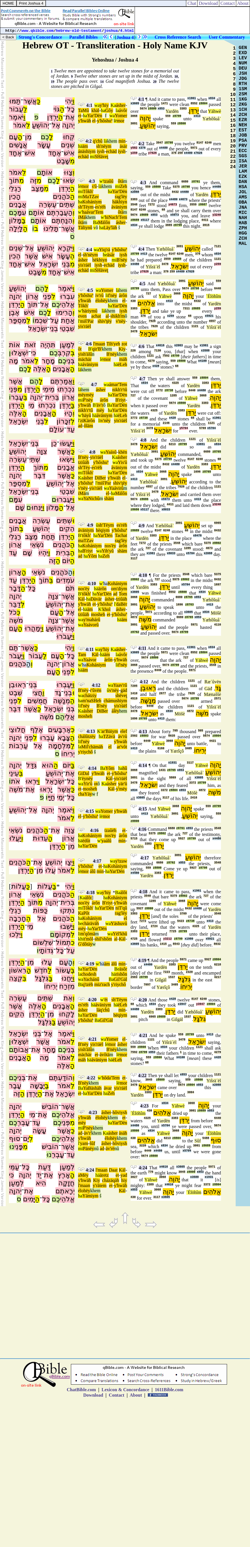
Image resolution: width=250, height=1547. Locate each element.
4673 (209, 548)
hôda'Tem (111, 1077)
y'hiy (104, 105)
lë (115, 120)
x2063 (178, 345)
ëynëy (87, 778)
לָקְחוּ (67, 1014)
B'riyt (120, 399)
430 (133, 301)
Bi (80, 984)
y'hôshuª (105, 120)
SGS (243, 156)
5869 (172, 777)
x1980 (189, 938)
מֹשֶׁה (16, 620)
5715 (134, 838)
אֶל (56, 125)
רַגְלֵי (15, 188)
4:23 (93, 1112)
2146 (166, 423)
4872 (134, 617)
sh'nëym (103, 146)
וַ (74, 101)
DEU (243, 68)
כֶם (45, 137)
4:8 (92, 452)
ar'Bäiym (109, 731)
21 (233, 151)
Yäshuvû (119, 923)
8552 (194, 103)
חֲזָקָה (66, 1183)
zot (124, 343)
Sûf (197, 1140)
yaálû (106, 840)
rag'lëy (121, 196)
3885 (168, 225)
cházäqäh (110, 1180)
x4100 (202, 361)
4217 (217, 977)
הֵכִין (15, 256)
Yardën (172, 111)
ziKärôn (87, 420)
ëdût (86, 840)
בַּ (24, 220)
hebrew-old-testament (79, 31)
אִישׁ (69, 153)
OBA (243, 202)
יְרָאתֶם (65, 1191)
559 (167, 116)
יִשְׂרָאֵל (48, 264)
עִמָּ (21, 212)
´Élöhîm (213, 296)
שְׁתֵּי (34, 459)
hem (123, 290)
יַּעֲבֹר (16, 656)
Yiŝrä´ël (153, 266)
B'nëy (122, 259)
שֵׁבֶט (15, 692)
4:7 (94, 384)
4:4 (89, 249)
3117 (134, 558)
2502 (134, 735)
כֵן (54, 443)
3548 (134, 204)
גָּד (218, 688)
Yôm (92, 556)
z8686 (144, 499)
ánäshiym (87, 151)
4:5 (90, 290)
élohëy (101, 300)
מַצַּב (31, 536)
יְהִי (69, 101)
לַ (25, 109)
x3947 (182, 1004)
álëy (115, 710)
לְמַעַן (67, 345)
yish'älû (85, 354)
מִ (72, 161)
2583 (134, 977)
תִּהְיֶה (47, 345)
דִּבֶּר (39, 475)
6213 (172, 444)
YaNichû (91, 498)
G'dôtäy (85, 944)
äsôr (123, 969)
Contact (227, 3)
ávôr (123, 110)
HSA (243, 187)
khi (81, 938)
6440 (217, 288)
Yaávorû (90, 624)
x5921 (209, 316)
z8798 (168, 142)
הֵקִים (67, 528)
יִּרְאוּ (31, 781)
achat (96, 316)
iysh (100, 151)
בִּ (24, 978)
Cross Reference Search (178, 37)
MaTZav (91, 196)
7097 (147, 984)
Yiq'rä (104, 249)
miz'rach (102, 984)
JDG (243, 78)
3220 (142, 1145)
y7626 (152, 153)
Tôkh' (88, 191)
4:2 (89, 141)
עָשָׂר (44, 145)
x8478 (197, 535)
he (105, 254)
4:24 (90, 1170)
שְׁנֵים (68, 145)
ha (103, 110)
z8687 (202, 204)
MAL (243, 243)
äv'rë (110, 1148)
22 (233, 156)
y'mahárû (91, 619)
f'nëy (112, 295)
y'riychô (85, 751)
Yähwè (214, 111)
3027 (134, 1177)
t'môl (88, 938)
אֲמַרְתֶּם (61, 381)
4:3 (92, 181)
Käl (81, 599)
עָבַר (15, 1085)
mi (92, 156)
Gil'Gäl (120, 979)
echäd (111, 151)
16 (233, 125)
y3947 (200, 1004)
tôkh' (86, 535)
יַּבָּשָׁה (37, 1085)
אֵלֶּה (39, 369)
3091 (134, 123)
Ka (113, 105)
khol (106, 609)
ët (106, 999)
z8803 (144, 735)
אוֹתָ (47, 172)
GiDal (83, 773)
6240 (208, 142)
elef (123, 731)
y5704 (183, 428)
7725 (172, 931)
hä (80, 146)
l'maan (99, 343)
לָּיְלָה (16, 228)
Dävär (96, 599)
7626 (154, 326)
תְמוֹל (63, 942)
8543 (176, 944)
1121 (217, 259)
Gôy (109, 110)
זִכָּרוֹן (64, 421)
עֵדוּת (40, 838)
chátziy (89, 695)
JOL (243, 192)
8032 (217, 944)
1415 (163, 944)
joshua (111, 31)
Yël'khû (120, 933)
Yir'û (87, 783)
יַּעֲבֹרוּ (64, 636)
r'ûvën (95, 690)
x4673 (183, 199)
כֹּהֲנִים (61, 196)
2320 (189, 972)
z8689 (144, 214)
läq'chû (103, 1009)
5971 (194, 147)
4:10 (92, 583)
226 (133, 350)
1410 (134, 693)
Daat (113, 1170)
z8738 (168, 390)
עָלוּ (46, 962)
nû (96, 1148)
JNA (243, 207)
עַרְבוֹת (18, 745)
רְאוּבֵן (17, 684)
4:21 (92, 1039)
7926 (152, 321)
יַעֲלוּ (15, 838)
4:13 (90, 731)
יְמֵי (60, 797)
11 (233, 100)
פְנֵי (47, 296)
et (80, 115)
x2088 (135, 192)
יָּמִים (29, 1199)
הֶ (72, 256)
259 (180, 153)
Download (208, 3)
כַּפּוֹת (40, 910)
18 (233, 136)
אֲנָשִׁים (18, 145)
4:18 (90, 892)
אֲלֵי (70, 717)
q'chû (97, 141)
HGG (243, 233)
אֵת (68, 998)
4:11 (90, 649)
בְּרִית (52, 397)
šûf (92, 1143)
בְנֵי (54, 328)
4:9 (90, 525)
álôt (123, 892)
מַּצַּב (37, 188)
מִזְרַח (67, 986)
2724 (154, 926)
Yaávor (89, 659)
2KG (243, 104)
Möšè (216, 613)
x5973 (174, 214)
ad (80, 425)
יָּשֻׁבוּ (66, 926)
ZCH (243, 238)
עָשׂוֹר (63, 970)
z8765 (216, 451)
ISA (243, 161)
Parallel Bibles (83, 37)
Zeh (123, 186)
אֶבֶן (14, 312)
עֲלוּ (50, 870)
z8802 (216, 543)
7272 (151, 204)
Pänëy (88, 1148)
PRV (243, 145)
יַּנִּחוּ (36, 507)
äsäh (123, 1133)
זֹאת (30, 345)
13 (233, 110)
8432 (175, 192)
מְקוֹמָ (63, 934)
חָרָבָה (17, 918)
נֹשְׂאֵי (37, 544)
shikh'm (118, 316)
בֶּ (73, 970)
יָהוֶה (145, 118)
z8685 (196, 308)
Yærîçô (177, 751)
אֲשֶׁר (30, 101)
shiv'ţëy (105, 321)
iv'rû (99, 295)
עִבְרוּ (67, 296)
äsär (123, 146)
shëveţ (121, 695)
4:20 (92, 999)
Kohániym (92, 201)
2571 (217, 698)
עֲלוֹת (44, 886)
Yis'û (122, 462)
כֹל (13, 612)
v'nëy (120, 321)
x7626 (198, 153)
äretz (104, 1175)
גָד (58, 692)
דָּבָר (15, 588)
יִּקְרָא (65, 248)
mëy (100, 410)
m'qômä (88, 933)
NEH (243, 125)
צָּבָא (63, 737)
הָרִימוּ (64, 312)
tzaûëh (110, 830)
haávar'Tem (92, 212)
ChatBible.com (81, 1389)
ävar (108, 1088)
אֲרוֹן (32, 296)
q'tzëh (87, 984)
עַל (54, 320)
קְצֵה (15, 978)
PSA (243, 140)
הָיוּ (68, 413)
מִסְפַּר (17, 320)
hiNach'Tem (116, 217)
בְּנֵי (66, 264)
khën (122, 452)
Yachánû (91, 979)
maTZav (86, 540)
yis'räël (84, 265)
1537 (171, 977)
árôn (123, 295)
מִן (28, 137)
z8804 (203, 103)
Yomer (121, 115)
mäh (123, 359)
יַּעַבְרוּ (64, 684)
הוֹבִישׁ (50, 1106)
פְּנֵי (13, 389)
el (94, 120)
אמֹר (19, 125)
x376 (142, 147)
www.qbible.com (38, 31)
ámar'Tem (118, 384)
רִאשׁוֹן (17, 970)
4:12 (96, 685)
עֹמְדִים (65, 580)
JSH (243, 73)
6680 (184, 181)
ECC (243, 150)
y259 (134, 153)
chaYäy (85, 794)
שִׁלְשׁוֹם (43, 942)
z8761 (195, 181)
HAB (243, 223)
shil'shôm (103, 938)
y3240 (216, 214)
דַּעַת (44, 1167)
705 (175, 730)
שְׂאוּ (69, 180)
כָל (71, 109)
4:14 (92, 768)
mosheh (98, 614)
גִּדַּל (31, 765)
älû (114, 963)
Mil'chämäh (92, 746)
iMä (82, 217)
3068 (134, 116)
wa (97, 105)
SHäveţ (101, 156)
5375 (176, 186)
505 (200, 730)
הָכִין (15, 196)
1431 (162, 770)
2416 (193, 797)
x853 (161, 108)
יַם (26, 1138)
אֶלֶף (36, 729)
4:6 (89, 343)
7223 (166, 972)
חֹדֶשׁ (41, 970)
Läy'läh (110, 227)
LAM (243, 171)
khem (112, 141)
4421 (212, 741)
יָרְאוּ (46, 789)
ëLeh (122, 364)
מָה (13, 361)
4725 (134, 938)
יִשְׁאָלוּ (19, 353)
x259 (170, 316)
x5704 (211, 428)
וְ (74, 172)
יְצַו (69, 862)
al (107, 316)
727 (148, 293)
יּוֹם (66, 560)
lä (105, 141)
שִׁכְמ (41, 320)
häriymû (89, 310)
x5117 (145, 220)
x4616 (160, 345)
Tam (82, 654)
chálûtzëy (87, 736)
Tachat (121, 535)
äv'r (99, 405)
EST (243, 130)
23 (233, 161)
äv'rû (122, 736)
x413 (196, 116)
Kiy (122, 349)
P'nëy (88, 399)
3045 (148, 1079)
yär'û (122, 783)
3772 (159, 390)
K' (100, 609)
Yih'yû (108, 550)
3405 (188, 748)
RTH (243, 83)
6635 (171, 735)
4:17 (97, 861)
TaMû (83, 110)
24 (233, 167)
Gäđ (208, 688)
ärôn (102, 588)
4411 (204, 220)
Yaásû (111, 452)
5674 (143, 108)
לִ (53, 296)
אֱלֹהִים (146, 303)
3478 (165, 264)
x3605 (135, 103)
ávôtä (105, 1054)
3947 (159, 142)
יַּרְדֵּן (52, 117)
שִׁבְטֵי (67, 328)
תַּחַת (48, 536)
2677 (162, 693)
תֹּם (70, 588)
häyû (86, 415)
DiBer (100, 477)
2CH (243, 114)
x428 (155, 366)
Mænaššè (212, 694)
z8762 (135, 632)
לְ (28, 320)
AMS (243, 197)
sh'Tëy (84, 467)
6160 (161, 748)
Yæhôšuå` (211, 118)
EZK (243, 176)
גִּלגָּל (184, 979)
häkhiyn (119, 201)
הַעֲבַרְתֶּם (59, 212)
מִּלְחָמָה (59, 745)
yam (84, 1143)
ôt (80, 349)
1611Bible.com (169, 1389)
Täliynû (85, 227)
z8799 (177, 116)
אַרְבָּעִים (59, 729)
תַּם (13, 648)
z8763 (189, 604)
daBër (121, 604)
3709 (183, 913)
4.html (127, 31)
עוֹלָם (56, 429)
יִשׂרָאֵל (180, 266)
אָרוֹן (15, 572)
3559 (193, 204)
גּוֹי (56, 109)
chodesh (88, 974)
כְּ (18, 612)
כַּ (38, 101)
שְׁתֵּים (67, 204)
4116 (217, 624)
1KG (243, 99)
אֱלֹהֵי (67, 304)
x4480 (163, 147)
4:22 (91, 1077)
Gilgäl (160, 979)
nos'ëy (110, 545)
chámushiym (115, 700)
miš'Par (87, 321)
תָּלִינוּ (51, 228)
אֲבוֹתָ (21, 1049)
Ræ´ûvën (212, 681)
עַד (71, 429)
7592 (165, 355)
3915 (206, 225)
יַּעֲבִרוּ (64, 499)
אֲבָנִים (17, 204)
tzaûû (109, 181)
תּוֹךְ (14, 180)
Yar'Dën (94, 115)
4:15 (90, 811)
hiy (124, 1180)
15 (233, 120)
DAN (243, 181)
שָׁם (20, 507)
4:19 (90, 963)
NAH (243, 218)
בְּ (73, 353)
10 (176, 76)
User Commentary (227, 37)
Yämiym (90, 1195)
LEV (243, 58)
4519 (134, 698)
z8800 (152, 108)
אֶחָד (54, 153)
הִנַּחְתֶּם (62, 220)
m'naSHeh (91, 700)
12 (233, 105)
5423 (180, 921)
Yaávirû (116, 488)
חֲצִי (37, 692)
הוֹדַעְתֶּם (61, 1077)
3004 (190, 1092)
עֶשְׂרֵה (48, 204)
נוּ (11, 1146)
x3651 (200, 444)
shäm (109, 498)
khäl (95, 110)
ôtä (121, 181)
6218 (217, 964)
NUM (243, 63)
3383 (183, 108)
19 (52, 82)
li (106, 295)
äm (85, 146)
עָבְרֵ (58, 1154)
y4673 (172, 204)
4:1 (89, 105)
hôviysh (120, 1112)
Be (116, 969)
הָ (20, 137)
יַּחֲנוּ (67, 978)
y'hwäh (84, 120)
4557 (212, 321)
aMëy (83, 1175)
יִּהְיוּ (43, 552)
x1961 (191, 98)
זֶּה (33, 180)
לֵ (28, 125)
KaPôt (84, 913)
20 (154, 82)
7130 (157, 350)
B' (90, 349)
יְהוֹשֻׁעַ (40, 125)
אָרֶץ (64, 1175)
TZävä (109, 736)
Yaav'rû (120, 685)
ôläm (88, 425)
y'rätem (99, 1185)
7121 (217, 246)
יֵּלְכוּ (15, 934)
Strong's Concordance (40, 37)
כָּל (32, 588)
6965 (217, 523)
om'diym (119, 588)
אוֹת (14, 345)
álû (93, 871)
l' (79, 321)
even (82, 316)
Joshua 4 (125, 37)
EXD (243, 53)
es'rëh (100, 206)
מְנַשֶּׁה (61, 700)
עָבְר (17, 397)
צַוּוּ (68, 172)
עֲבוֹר (16, 109)
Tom (123, 593)
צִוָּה (41, 451)
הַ (62, 109)
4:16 (94, 830)
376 (174, 153)
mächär (85, 359)
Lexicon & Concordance (125, 1389)
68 (163, 209)
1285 (173, 395)
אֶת (70, 117)
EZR (243, 120)
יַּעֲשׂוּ (66, 443)
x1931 (172, 762)
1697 (217, 584)
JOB (243, 135)
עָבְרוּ (47, 737)
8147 (199, 142)
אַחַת (68, 320)
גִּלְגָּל (42, 978)
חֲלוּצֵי (17, 729)
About (243, 3)
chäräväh (90, 923)
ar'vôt (122, 746)
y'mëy (121, 788)
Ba (95, 222)
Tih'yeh (113, 343)
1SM (243, 89)
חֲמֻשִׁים (37, 700)
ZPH (243, 228)
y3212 (167, 938)
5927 (181, 838)
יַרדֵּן (194, 110)
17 (233, 130)
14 (102, 82)
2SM (243, 94)
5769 (202, 428)
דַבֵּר (15, 604)
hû (125, 768)
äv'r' (87, 1133)
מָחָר (48, 361)
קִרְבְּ (64, 353)
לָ (51, 137)
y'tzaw (121, 861)
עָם (13, 137)
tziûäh (83, 462)
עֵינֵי (14, 773)
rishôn (121, 974)
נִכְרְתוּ (66, 389)
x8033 (166, 509)
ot (95, 783)
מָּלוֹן (15, 220)
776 (150, 1172)
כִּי (33, 353)
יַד (38, 1175)
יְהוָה (68, 125)
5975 (176, 579)
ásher (120, 105)
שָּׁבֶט (63, 161)
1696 (197, 471)
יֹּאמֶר (16, 117)
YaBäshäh (92, 1088)
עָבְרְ (23, 1122)
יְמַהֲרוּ (33, 628)
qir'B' (97, 349)
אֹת (15, 781)
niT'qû (121, 908)
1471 (164, 103)
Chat (191, 3)
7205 (134, 686)
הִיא (41, 1183)
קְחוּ (69, 137)
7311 (186, 308)
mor (120, 120)
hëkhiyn (99, 259)
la (117, 110)
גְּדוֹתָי (46, 950)
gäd (124, 690)
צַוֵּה (69, 830)
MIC (243, 212)
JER (243, 166)
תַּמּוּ (15, 101)
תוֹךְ (14, 528)
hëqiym (103, 530)
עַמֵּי (14, 1167)
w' (101, 181)
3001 (192, 1110)
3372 (192, 782)
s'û (94, 186)
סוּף (14, 1138)
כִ (73, 942)
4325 (175, 383)
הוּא (47, 765)
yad (124, 1175)
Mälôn (104, 222)
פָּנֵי (18, 1146)
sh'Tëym (86, 206)
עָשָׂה (39, 1130)
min (122, 141)
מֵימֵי (48, 389)
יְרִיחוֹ (68, 753)
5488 (205, 1138)
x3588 (205, 350)
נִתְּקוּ (67, 910)
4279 (151, 361)
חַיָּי (51, 797)
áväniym (119, 206)
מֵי (31, 405)
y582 (134, 147)
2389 (150, 1184)
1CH (243, 109)
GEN (243, 47)
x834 (211, 98)
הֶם (39, 288)
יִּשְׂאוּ (66, 459)
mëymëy (86, 394)
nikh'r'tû (119, 389)
